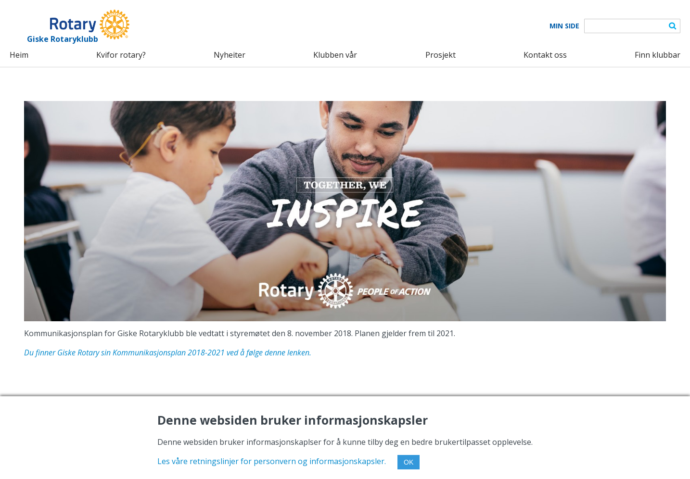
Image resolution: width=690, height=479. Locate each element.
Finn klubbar (657, 55)
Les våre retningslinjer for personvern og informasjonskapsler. (271, 461)
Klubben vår (335, 55)
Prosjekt (440, 55)
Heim (19, 55)
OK (408, 462)
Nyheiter (229, 55)
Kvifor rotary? (121, 55)
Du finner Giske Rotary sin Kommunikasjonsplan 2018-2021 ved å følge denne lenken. (167, 352)
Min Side (564, 26)
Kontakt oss (545, 55)
